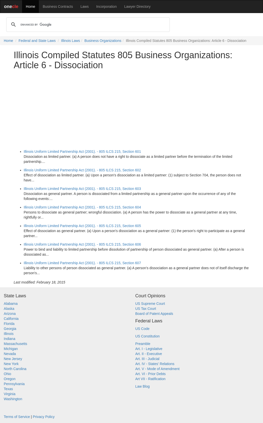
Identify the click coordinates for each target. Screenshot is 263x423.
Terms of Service (17, 417)
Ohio (7, 374)
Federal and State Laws (37, 41)
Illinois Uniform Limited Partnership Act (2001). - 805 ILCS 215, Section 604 (82, 207)
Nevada (10, 354)
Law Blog (142, 386)
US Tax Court (145, 309)
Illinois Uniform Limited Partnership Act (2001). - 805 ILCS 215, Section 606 (82, 244)
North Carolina (15, 369)
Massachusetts (15, 344)
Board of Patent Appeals (154, 314)
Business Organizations (102, 41)
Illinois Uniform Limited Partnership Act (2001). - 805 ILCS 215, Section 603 (82, 189)
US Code (142, 329)
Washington (13, 399)
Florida (9, 324)
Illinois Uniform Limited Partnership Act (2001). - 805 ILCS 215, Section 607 (82, 263)
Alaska (9, 309)
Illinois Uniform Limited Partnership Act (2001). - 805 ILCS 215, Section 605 (82, 226)
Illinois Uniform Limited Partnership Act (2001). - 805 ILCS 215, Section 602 (82, 170)
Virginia (9, 394)
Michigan (11, 349)
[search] (87, 25)
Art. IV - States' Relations (154, 364)
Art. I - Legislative (148, 349)
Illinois (9, 334)
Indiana (9, 339)
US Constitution (147, 336)
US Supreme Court (150, 304)
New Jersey (13, 359)
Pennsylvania (14, 384)
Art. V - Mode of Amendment (157, 369)
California (11, 319)
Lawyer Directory (137, 7)
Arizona (10, 314)
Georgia (10, 329)
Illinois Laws (70, 41)
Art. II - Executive (148, 354)
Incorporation (106, 7)
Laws (84, 7)
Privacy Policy (44, 417)
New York (11, 364)
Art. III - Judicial (147, 359)
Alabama (11, 304)
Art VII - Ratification (150, 379)
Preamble (142, 344)
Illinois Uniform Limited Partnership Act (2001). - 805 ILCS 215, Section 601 (82, 152)
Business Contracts (58, 7)
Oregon (10, 379)
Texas (8, 389)
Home (30, 7)
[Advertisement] (131, 109)
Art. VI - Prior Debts (150, 374)
